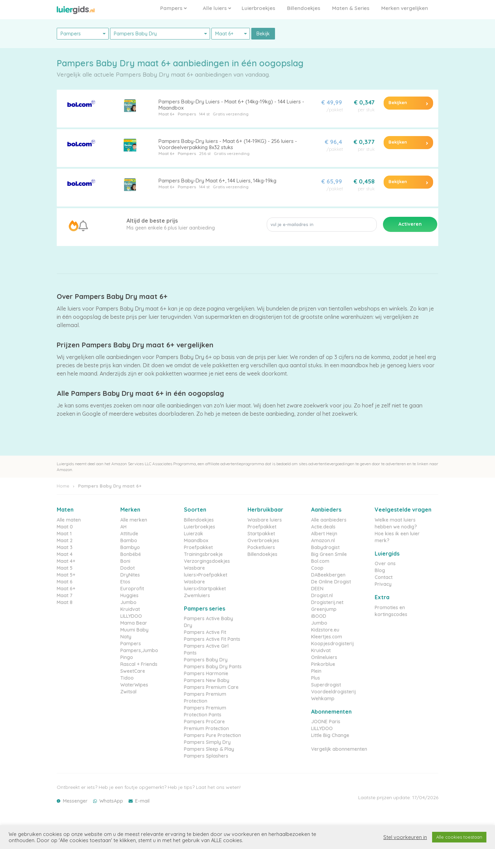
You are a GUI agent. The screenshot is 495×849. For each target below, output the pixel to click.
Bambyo (130, 547)
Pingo (126, 657)
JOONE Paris (325, 721)
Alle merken (133, 520)
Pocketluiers (261, 547)
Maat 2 (65, 540)
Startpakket (261, 533)
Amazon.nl (323, 540)
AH (123, 527)
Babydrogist (325, 547)
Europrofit (132, 588)
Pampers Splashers (206, 756)
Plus (315, 678)
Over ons (385, 563)
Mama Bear (133, 623)
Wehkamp (322, 698)
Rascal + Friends (138, 664)
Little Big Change (330, 735)
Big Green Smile (329, 554)
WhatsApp (111, 801)
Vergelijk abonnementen (339, 749)
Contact (384, 577)
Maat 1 (64, 533)
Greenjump (324, 609)
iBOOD (318, 616)
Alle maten (69, 520)
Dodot (127, 568)
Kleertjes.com (326, 637)
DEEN (317, 588)
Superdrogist (326, 685)
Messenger (75, 801)
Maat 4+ (66, 561)
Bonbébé (130, 554)
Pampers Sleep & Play (209, 749)
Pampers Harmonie (206, 673)
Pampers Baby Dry (206, 660)
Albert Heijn (324, 533)
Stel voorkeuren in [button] (405, 837)
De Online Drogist (331, 582)
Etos (125, 582)
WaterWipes (134, 685)
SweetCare (132, 671)
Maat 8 (65, 602)
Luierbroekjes (258, 8)
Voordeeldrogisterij (333, 692)
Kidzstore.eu (325, 630)
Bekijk (263, 34)
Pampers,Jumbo (139, 650)
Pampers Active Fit (205, 632)
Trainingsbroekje (203, 554)
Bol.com (320, 561)
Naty (125, 637)
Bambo (128, 540)
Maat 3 (65, 547)
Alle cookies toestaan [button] (459, 837)
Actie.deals (323, 527)
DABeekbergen (328, 575)
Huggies (129, 595)
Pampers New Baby (206, 680)
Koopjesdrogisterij (332, 643)
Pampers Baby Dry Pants (213, 666)
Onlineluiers (324, 657)
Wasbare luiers (265, 520)
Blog (380, 570)
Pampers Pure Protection (212, 735)
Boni (125, 561)
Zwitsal (128, 692)
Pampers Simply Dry (207, 742)
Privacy (383, 584)
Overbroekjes (263, 540)
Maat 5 (65, 568)
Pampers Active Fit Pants (212, 639)
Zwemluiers (197, 595)
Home (63, 486)
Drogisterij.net (327, 602)
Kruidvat (130, 609)
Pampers (173, 8)
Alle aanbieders (328, 520)
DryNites (130, 575)
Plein (316, 671)
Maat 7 (65, 595)
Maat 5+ (66, 575)
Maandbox (196, 540)
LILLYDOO (131, 616)
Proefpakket (198, 547)
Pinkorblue (323, 664)
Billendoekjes (303, 8)
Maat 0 (65, 527)
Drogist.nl (322, 595)
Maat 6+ (166, 113)
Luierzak (193, 533)
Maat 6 (65, 582)
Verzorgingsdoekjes (207, 561)
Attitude (129, 533)
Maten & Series (351, 8)
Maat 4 (65, 554)
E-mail (142, 801)
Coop (317, 568)
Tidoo (127, 678)
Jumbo (128, 602)
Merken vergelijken (404, 8)
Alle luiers (217, 8)
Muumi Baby (134, 630)
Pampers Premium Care (211, 687)
